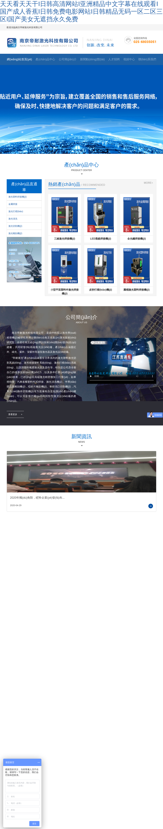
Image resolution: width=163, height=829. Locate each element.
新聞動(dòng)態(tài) (92, 59)
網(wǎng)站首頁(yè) (19, 59)
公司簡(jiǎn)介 (68, 59)
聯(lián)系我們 (147, 59)
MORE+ (148, 182)
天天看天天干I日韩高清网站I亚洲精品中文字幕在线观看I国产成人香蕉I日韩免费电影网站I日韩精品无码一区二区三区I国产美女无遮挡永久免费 (81, 11)
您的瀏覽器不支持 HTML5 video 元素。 (121, 357)
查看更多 (15, 414)
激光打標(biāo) (15, 211)
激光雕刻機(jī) (15, 233)
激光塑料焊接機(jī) (17, 196)
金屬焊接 (12, 204)
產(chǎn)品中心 (45, 59)
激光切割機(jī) (15, 226)
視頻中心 (129, 59)
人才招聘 (114, 59)
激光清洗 (12, 218)
